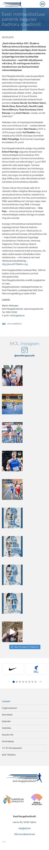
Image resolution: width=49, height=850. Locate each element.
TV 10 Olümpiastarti (12, 748)
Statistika (6, 728)
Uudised (6, 701)
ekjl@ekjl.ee (25, 828)
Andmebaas (8, 741)
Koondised (7, 714)
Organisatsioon (9, 708)
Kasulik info (7, 734)
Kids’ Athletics (9, 755)
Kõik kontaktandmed (24, 834)
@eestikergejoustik (24, 355)
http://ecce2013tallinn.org (15, 264)
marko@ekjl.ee (17, 315)
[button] (14, 682)
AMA (4, 842)
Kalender (6, 721)
